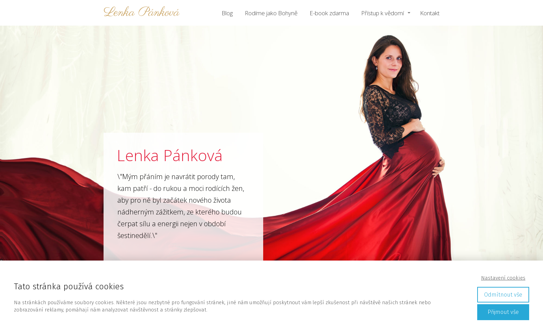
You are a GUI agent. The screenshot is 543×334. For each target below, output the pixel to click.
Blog (227, 13)
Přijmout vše (503, 312)
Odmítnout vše (503, 294)
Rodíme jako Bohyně (271, 13)
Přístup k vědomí (382, 13)
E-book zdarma (329, 13)
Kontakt (429, 13)
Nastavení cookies (503, 278)
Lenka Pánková (141, 13)
